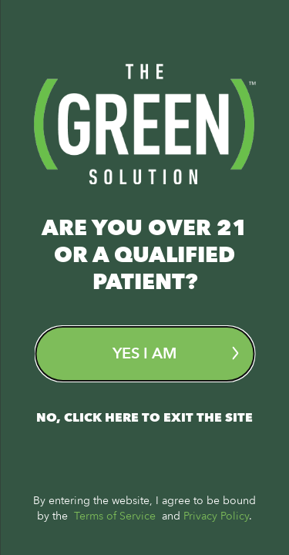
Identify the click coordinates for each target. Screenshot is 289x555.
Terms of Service (115, 516)
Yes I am (175, 353)
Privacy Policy (216, 516)
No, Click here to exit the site (144, 417)
